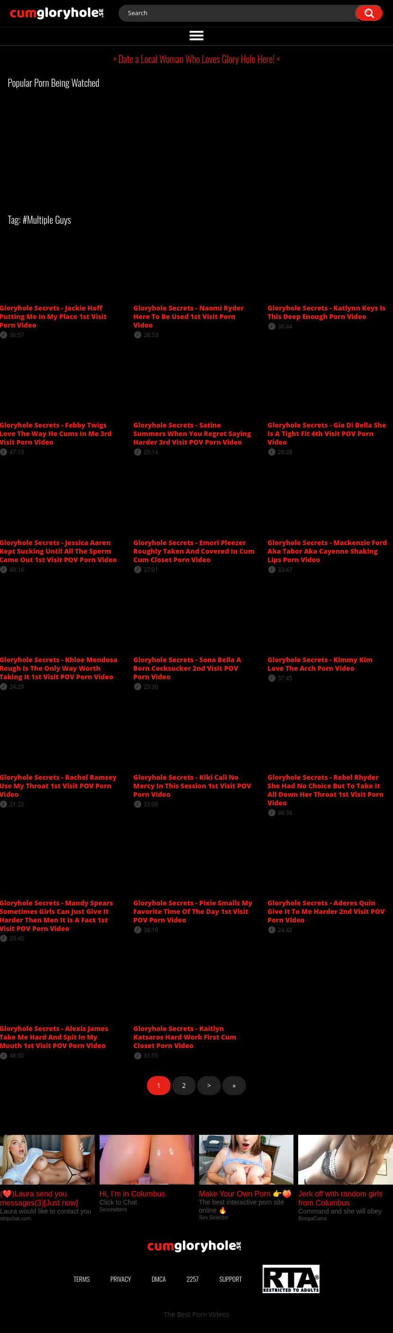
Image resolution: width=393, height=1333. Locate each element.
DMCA (159, 1279)
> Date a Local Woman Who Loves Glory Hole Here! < (196, 59)
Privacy (120, 1279)
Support (230, 1279)
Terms (81, 1279)
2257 (192, 1279)
